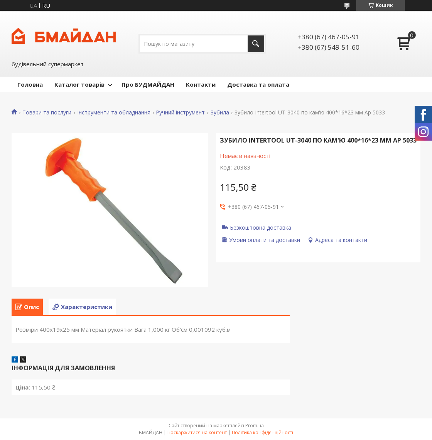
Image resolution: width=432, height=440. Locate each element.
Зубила (220, 112)
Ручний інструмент (180, 112)
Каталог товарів (79, 84)
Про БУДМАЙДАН (148, 84)
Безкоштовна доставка (260, 227)
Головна (30, 84)
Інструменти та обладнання (113, 112)
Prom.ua (254, 425)
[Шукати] (256, 43)
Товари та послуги (46, 112)
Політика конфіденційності (262, 432)
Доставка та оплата (258, 84)
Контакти (201, 84)
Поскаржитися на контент (197, 432)
